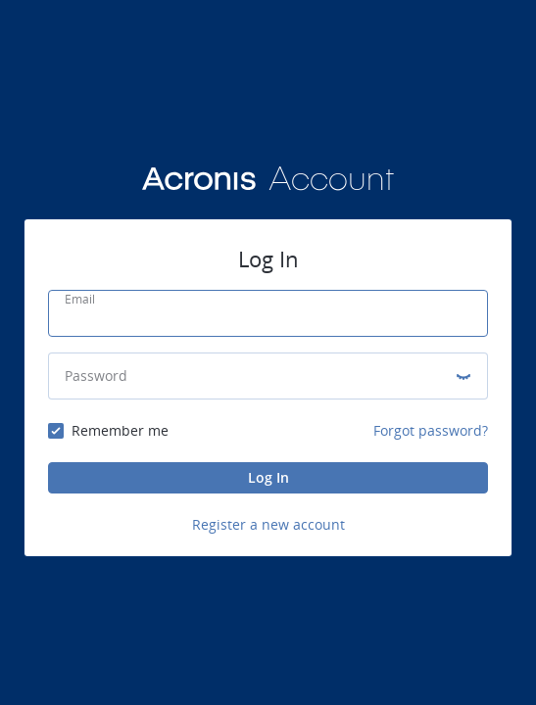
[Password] (252, 376)
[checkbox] (108, 430)
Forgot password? (430, 430)
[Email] (268, 319)
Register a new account (268, 524)
